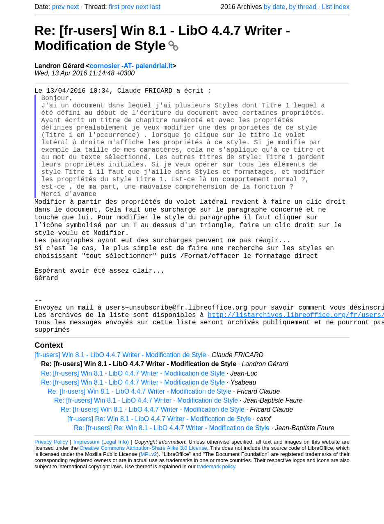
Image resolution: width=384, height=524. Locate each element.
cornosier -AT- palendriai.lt (131, 65)
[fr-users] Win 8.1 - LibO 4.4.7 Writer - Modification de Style (120, 406)
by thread (302, 6)
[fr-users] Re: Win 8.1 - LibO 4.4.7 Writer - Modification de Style (159, 470)
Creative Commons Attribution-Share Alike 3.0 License (143, 499)
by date (274, 6)
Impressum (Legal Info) (101, 493)
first (114, 6)
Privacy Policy (51, 493)
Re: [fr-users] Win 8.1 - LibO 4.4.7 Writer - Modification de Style (162, 38)
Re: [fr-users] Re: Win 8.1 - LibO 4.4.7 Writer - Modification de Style (172, 479)
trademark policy (216, 518)
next (72, 6)
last (155, 6)
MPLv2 (149, 505)
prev (58, 6)
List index (336, 6)
